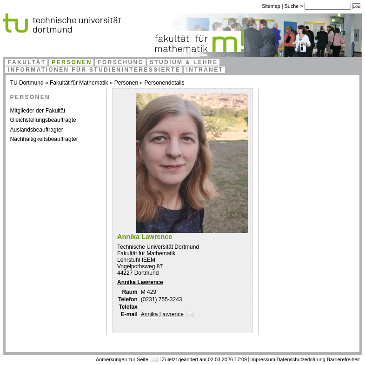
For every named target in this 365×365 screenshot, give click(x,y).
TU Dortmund (27, 83)
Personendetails (164, 83)
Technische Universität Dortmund (158, 247)
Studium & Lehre (184, 62)
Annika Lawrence (140, 282)
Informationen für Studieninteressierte (94, 69)
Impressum (262, 359)
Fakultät (27, 62)
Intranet (205, 69)
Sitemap (271, 6)
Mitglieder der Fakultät (38, 110)
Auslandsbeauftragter (36, 129)
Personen (72, 62)
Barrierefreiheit (343, 359)
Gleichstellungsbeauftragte (43, 120)
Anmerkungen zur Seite (122, 359)
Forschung (121, 62)
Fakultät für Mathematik (79, 83)
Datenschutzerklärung (301, 359)
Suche (292, 6)
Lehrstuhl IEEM (136, 260)
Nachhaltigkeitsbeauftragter (44, 139)
